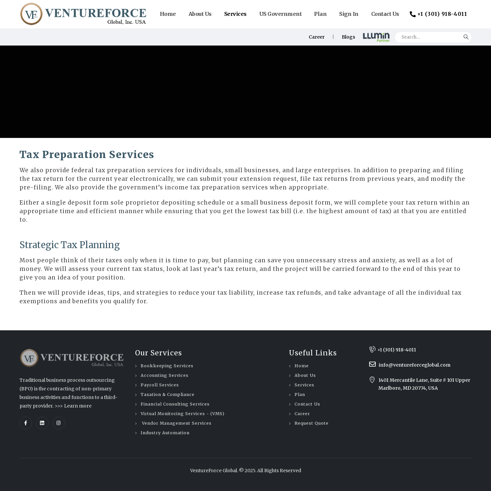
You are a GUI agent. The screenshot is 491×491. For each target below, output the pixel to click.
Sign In (349, 14)
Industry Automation (165, 432)
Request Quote (312, 423)
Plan (320, 14)
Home (168, 14)
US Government (280, 14)
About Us (200, 14)
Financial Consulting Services (175, 404)
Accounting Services (165, 375)
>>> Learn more (72, 406)
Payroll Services (160, 384)
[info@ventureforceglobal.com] (422, 365)
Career (317, 37)
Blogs (348, 37)
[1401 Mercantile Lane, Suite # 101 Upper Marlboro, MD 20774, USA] (422, 384)
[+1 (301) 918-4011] (422, 350)
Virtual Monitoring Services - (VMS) (183, 413)
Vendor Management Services (176, 423)
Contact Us (385, 14)
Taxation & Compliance (167, 394)
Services (235, 14)
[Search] (466, 35)
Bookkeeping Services (167, 365)
